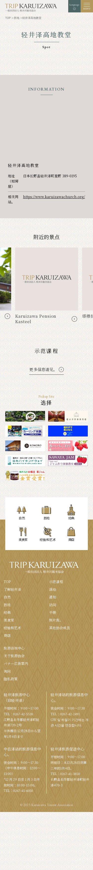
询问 (7, 671)
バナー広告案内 (16, 663)
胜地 (7, 604)
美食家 (9, 620)
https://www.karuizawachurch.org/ (54, 196)
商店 (7, 635)
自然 (7, 596)
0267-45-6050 (23, 790)
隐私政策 (11, 678)
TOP (7, 581)
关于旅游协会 (14, 655)
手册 (52, 612)
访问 (52, 604)
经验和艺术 (12, 627)
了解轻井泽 (12, 589)
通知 (52, 596)
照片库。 (56, 620)
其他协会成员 (59, 627)
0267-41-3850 (70, 773)
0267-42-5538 (23, 714)
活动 (52, 589)
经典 (7, 612)
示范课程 (56, 581)
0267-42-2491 (70, 714)
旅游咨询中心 (14, 648)
